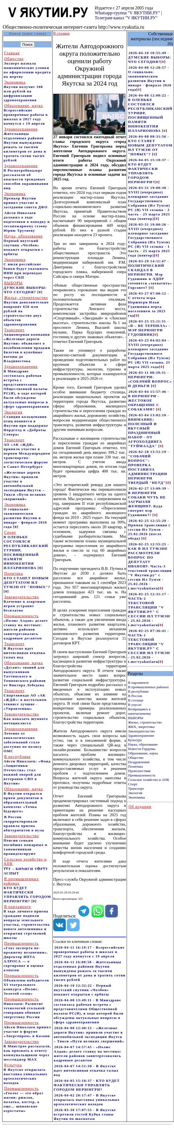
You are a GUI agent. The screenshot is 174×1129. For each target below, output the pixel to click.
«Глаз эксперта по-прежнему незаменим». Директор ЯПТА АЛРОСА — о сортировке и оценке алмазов (26, 956)
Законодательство (141, 731)
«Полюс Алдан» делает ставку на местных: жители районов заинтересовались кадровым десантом (26, 627)
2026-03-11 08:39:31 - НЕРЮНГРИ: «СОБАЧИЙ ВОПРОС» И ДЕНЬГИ (150, 379)
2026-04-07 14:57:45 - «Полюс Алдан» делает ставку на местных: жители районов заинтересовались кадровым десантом (88, 1053)
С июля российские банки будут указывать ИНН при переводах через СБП (26, 268)
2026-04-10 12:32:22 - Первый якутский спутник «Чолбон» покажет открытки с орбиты (83, 989)
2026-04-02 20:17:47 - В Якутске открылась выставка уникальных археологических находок (87, 1099)
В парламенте (138, 682)
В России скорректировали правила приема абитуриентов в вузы (24, 823)
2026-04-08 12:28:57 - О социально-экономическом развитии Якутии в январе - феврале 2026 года (150, 78)
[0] (39, 292)
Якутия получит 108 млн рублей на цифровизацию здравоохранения (23, 91)
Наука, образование (143, 744)
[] (163, 62)
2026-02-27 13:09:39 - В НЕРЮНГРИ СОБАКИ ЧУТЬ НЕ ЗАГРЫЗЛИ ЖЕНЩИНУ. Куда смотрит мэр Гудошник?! (148, 501)
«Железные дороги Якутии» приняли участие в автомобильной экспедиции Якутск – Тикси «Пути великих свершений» (25, 485)
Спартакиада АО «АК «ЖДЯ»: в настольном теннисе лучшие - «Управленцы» (25, 700)
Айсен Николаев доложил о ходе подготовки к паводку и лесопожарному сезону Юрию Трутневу (27, 222)
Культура (135, 740)
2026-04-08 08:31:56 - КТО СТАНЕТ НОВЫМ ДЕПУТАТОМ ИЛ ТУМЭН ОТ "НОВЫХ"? (150, 145)
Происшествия (139, 771)
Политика (135, 766)
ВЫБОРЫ (135, 718)
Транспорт (136, 788)
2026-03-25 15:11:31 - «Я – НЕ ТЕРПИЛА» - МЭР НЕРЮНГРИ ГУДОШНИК (149, 328)
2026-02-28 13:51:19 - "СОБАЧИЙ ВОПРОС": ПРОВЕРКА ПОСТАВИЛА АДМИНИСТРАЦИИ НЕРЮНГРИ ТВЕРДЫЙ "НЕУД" (148, 467)
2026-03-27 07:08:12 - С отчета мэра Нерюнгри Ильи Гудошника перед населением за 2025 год (148, 304)
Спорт (132, 784)
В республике (138, 691)
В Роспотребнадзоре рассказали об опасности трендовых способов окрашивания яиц (26, 177)
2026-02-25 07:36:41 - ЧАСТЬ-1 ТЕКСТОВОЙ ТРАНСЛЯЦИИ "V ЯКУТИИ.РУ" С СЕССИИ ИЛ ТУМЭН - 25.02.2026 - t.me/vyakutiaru (149, 646)
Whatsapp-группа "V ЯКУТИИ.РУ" (127, 12)
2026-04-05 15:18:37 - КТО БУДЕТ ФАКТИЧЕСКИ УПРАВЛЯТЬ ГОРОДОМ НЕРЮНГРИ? (87, 1085)
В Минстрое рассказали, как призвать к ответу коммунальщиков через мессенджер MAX (27, 1050)
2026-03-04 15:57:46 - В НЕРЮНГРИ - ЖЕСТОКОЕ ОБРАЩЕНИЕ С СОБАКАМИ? (148, 400)
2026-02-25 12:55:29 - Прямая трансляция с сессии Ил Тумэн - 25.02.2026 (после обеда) (149, 529)
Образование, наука (143, 753)
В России (135, 696)
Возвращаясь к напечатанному (139, 711)
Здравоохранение (141, 735)
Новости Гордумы (142, 749)
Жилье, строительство (145, 722)
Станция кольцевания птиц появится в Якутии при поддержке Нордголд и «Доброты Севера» (26, 423)
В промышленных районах (148, 687)
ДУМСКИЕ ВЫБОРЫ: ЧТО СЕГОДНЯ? (25, 287)
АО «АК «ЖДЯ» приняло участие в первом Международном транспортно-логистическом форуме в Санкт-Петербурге (27, 453)
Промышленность (142, 775)
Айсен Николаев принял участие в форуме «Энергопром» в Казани (27, 1029)
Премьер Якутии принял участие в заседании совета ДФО (26, 200)
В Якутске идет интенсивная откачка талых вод (24, 650)
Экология (135, 793)
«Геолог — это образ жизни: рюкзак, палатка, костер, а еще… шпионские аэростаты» (23, 1100)
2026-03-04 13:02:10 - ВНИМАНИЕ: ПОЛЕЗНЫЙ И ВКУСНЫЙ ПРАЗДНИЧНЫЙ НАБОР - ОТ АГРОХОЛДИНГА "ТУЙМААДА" (148, 430)
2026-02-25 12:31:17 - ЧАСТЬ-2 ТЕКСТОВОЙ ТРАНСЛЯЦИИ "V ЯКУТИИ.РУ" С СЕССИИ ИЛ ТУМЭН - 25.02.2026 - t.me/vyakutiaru (149, 609)
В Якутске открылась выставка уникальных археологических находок (25, 1074)
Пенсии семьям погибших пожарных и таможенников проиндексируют (25, 845)
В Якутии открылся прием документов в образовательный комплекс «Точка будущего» (23, 800)
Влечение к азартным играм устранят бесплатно (25, 603)
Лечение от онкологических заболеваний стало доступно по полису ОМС (23, 740)
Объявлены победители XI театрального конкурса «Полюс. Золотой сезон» (26, 984)
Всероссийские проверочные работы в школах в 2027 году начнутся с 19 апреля (26, 115)
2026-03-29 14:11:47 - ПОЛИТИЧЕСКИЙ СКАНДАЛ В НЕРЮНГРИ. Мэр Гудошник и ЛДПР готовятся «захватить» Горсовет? (150, 274)
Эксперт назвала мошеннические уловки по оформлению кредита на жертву (27, 68)
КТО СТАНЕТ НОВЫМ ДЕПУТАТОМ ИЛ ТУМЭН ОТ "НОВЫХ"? (27, 580)
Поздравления (138, 762)
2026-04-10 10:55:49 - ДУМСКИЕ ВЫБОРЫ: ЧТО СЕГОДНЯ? (149, 57)
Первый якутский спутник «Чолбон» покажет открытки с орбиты (23, 245)
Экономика (136, 797)
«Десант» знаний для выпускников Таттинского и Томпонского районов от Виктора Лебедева (25, 674)
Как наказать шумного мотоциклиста (26, 718)
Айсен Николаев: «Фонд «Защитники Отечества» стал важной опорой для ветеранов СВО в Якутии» (27, 770)
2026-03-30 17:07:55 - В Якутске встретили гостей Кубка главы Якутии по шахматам (85, 1114)
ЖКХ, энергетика (141, 727)
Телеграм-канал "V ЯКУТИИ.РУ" (126, 17)
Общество (135, 758)
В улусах (135, 705)
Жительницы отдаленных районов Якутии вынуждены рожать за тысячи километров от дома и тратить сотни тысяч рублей (25, 144)
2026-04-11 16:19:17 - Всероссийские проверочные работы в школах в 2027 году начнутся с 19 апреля (89, 951)
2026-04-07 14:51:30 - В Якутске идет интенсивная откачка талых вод (86, 1070)
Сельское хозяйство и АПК (148, 780)
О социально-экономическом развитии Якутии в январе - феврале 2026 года (25, 516)
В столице (135, 700)
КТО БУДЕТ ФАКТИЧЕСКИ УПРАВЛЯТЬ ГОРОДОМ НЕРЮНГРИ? (27, 890)
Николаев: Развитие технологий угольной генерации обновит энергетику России (24, 1008)
